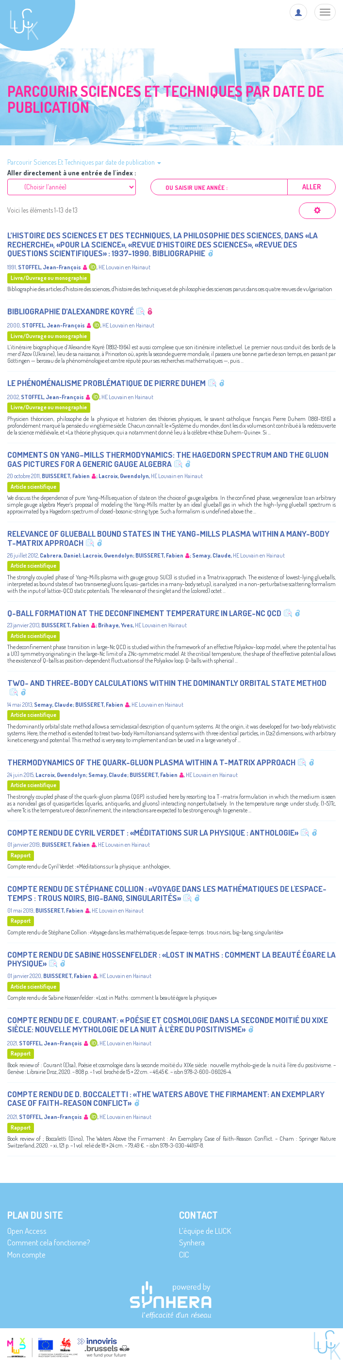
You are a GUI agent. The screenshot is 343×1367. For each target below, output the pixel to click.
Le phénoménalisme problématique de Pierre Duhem (106, 383)
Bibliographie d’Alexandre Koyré (70, 311)
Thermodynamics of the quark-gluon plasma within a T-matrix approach (151, 762)
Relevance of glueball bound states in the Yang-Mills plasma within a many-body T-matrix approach (168, 538)
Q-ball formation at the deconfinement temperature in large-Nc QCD (144, 613)
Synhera (192, 1242)
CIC (184, 1254)
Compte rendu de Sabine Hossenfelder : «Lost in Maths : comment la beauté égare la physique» (171, 959)
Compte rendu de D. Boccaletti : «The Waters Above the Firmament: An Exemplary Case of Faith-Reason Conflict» (166, 1098)
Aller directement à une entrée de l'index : (71, 173)
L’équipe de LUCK (205, 1231)
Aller (311, 187)
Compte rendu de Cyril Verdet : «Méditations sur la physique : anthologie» (152, 832)
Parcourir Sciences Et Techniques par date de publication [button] (84, 162)
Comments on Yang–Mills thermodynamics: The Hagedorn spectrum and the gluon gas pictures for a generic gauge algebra (167, 459)
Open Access (27, 1231)
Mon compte (26, 1254)
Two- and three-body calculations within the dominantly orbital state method (167, 683)
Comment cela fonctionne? (48, 1242)
